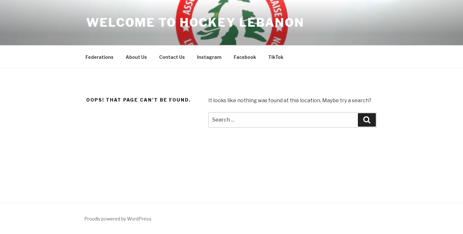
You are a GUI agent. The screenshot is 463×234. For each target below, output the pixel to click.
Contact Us (172, 57)
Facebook (245, 57)
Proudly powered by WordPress (117, 218)
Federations (99, 57)
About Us (136, 57)
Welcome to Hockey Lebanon (195, 22)
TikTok (275, 57)
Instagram (209, 57)
